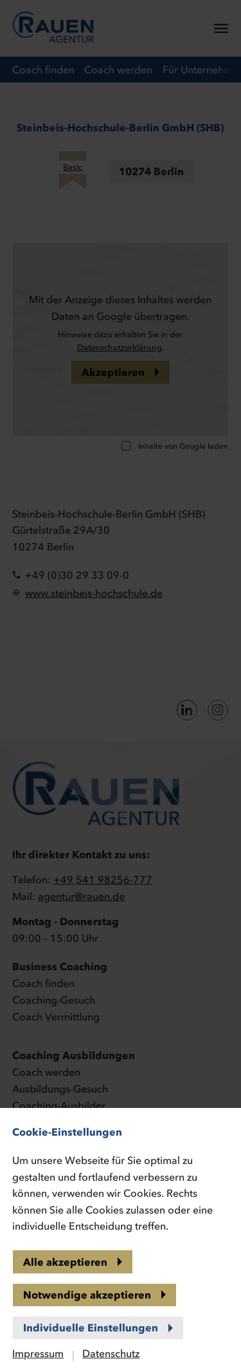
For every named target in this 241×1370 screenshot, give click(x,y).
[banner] (120, 685)
